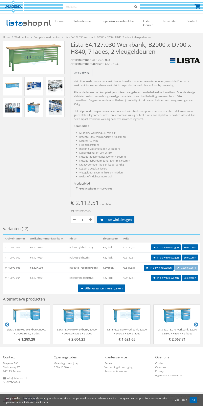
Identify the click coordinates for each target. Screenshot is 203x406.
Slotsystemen (82, 21)
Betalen (108, 363)
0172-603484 (12, 382)
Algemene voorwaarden (169, 375)
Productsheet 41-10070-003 (94, 188)
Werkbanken (22, 37)
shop (28, 23)
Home (59, 21)
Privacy (159, 371)
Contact (192, 21)
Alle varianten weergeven (101, 288)
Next (196, 324)
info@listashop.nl (15, 378)
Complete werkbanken (47, 37)
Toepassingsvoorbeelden (117, 21)
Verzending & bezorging (118, 367)
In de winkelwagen (116, 219)
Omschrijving (81, 72)
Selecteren (190, 247)
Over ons (160, 367)
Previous (7, 324)
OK (193, 400)
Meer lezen (180, 399)
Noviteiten (170, 21)
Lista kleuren (148, 23)
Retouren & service (115, 371)
